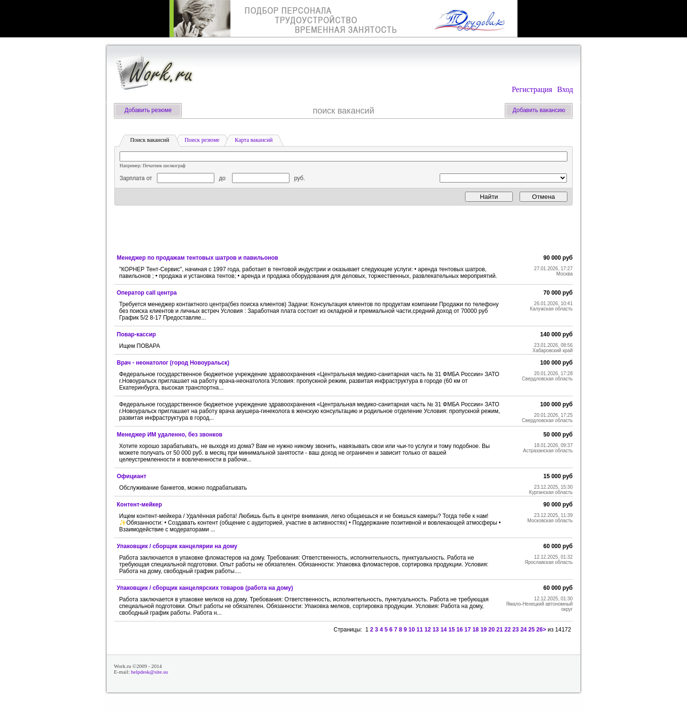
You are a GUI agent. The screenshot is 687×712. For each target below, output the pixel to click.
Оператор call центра (147, 292)
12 (427, 629)
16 (459, 629)
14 (444, 629)
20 (491, 629)
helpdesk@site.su (149, 672)
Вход (565, 89)
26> (541, 629)
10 (412, 629)
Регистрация (532, 89)
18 (475, 629)
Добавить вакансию (539, 110)
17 (468, 629)
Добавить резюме (148, 110)
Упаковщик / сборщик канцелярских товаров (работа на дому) (205, 588)
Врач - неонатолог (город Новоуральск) (173, 362)
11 (420, 629)
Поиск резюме (202, 140)
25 (531, 629)
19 (483, 629)
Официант (131, 476)
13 (435, 629)
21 (500, 629)
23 (515, 629)
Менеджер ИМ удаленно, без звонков (169, 434)
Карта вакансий (254, 140)
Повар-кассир (136, 334)
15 (451, 629)
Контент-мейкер (139, 504)
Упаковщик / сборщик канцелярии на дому (177, 546)
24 (524, 629)
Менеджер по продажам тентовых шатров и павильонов (197, 257)
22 (507, 629)
